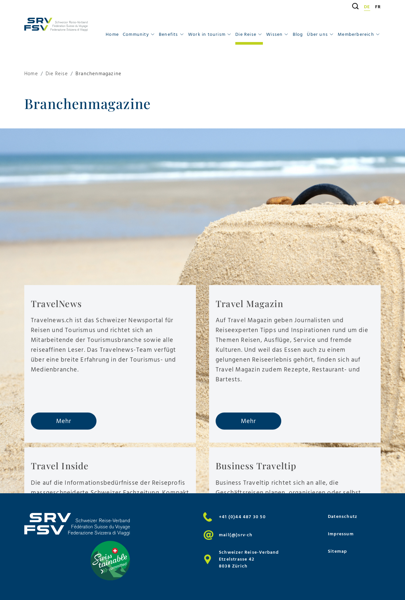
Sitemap (337, 551)
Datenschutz (342, 516)
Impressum (341, 534)
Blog (298, 34)
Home (112, 34)
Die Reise (57, 74)
